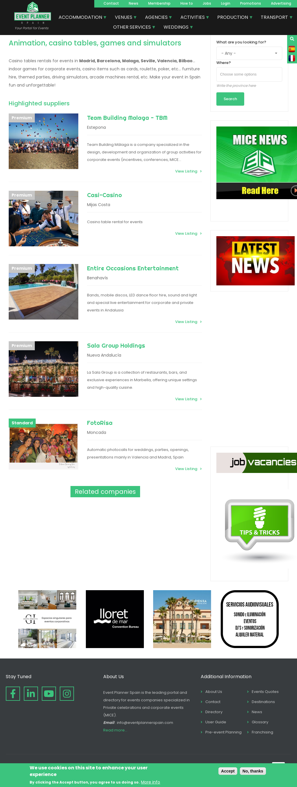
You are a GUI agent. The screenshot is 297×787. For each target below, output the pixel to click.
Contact (111, 3)
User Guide (215, 722)
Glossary (260, 722)
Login (225, 3)
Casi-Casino (104, 195)
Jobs (207, 3)
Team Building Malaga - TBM (127, 117)
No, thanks (252, 771)
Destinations (263, 702)
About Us (213, 691)
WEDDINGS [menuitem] (176, 28)
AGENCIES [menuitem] (157, 18)
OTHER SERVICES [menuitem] (132, 28)
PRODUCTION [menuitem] (233, 18)
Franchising (262, 732)
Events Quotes (265, 691)
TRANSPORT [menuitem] (274, 18)
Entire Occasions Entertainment (133, 268)
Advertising (281, 3)
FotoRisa (100, 422)
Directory (213, 712)
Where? (223, 62)
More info (150, 782)
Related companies (105, 491)
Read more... (115, 730)
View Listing (186, 171)
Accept (228, 771)
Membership (159, 3)
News (133, 3)
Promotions (250, 3)
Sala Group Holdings (116, 345)
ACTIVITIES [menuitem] (193, 18)
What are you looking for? (241, 42)
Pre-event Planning (223, 732)
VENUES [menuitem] (124, 18)
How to (186, 3)
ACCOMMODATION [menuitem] (80, 18)
